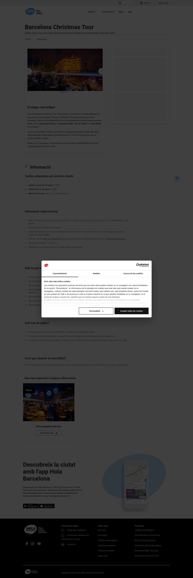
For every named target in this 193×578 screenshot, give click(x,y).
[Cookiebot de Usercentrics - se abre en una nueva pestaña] (138, 265)
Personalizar (96, 311)
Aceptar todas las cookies (131, 311)
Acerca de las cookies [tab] (133, 273)
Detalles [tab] (96, 273)
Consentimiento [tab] (60, 273)
